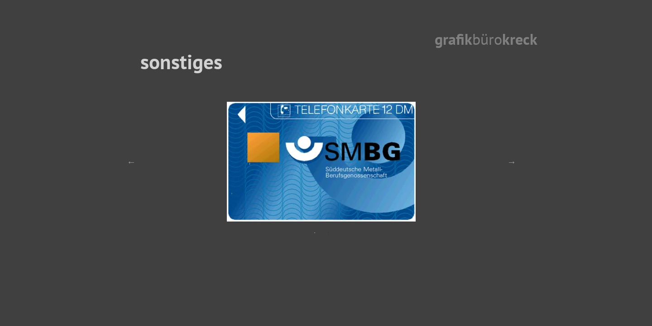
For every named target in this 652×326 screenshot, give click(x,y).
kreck (519, 39)
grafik (453, 39)
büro (487, 39)
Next (511, 161)
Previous (131, 161)
